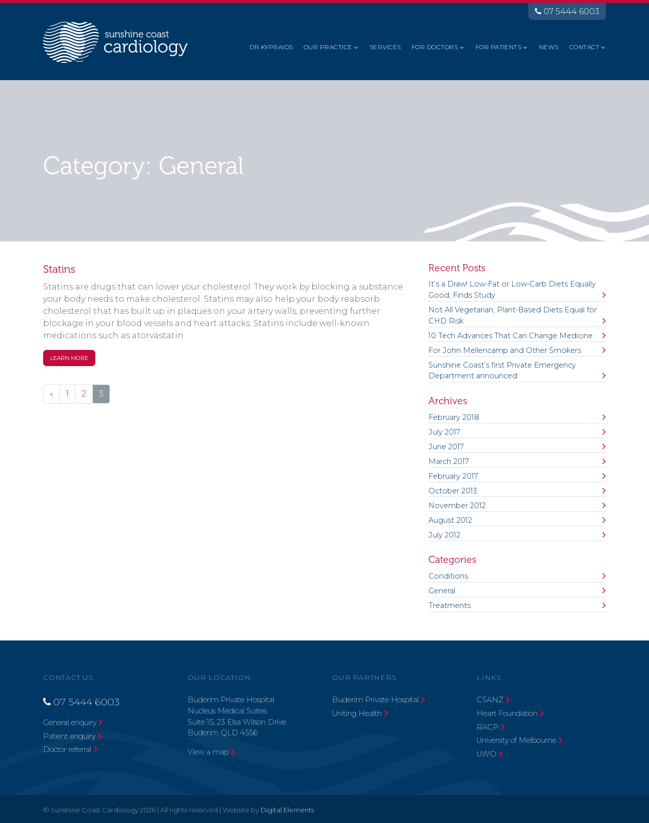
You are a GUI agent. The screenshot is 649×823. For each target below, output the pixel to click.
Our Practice (328, 47)
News (549, 47)
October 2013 (452, 490)
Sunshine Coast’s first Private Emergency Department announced (502, 371)
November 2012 (457, 505)
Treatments (449, 605)
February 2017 (453, 476)
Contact (584, 47)
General (441, 590)
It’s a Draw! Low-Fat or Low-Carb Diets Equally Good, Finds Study (512, 289)
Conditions (448, 576)
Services (385, 47)
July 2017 (444, 432)
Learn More (69, 358)
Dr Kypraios (271, 47)
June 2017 (446, 446)
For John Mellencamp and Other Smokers (504, 350)
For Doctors (435, 47)
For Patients (499, 47)
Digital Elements (287, 810)
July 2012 (444, 535)
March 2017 (448, 461)
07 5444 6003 (567, 11)
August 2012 (450, 520)
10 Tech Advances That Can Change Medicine (510, 335)
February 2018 (453, 417)
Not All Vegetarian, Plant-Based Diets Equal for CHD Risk (512, 315)
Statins (59, 269)
